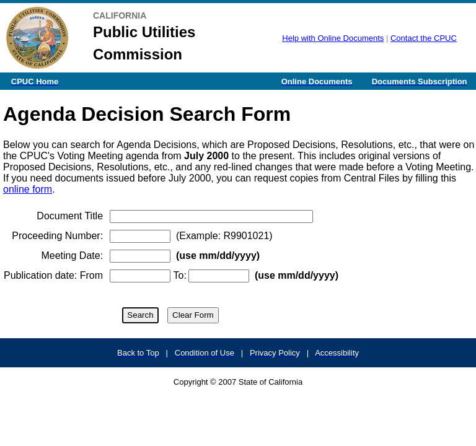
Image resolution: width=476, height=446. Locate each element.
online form (27, 189)
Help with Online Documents (333, 38)
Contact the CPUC (423, 38)
